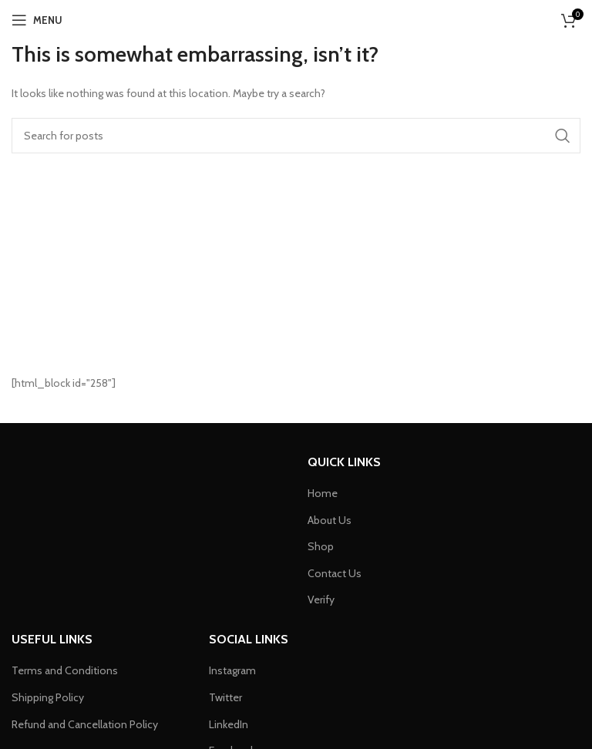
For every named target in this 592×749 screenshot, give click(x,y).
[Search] (296, 135)
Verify (321, 599)
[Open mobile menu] (37, 20)
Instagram (232, 670)
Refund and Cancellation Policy (85, 724)
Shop (321, 546)
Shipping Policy (48, 697)
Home (323, 493)
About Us (330, 520)
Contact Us (335, 573)
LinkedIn (228, 724)
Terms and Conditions (65, 670)
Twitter (225, 697)
